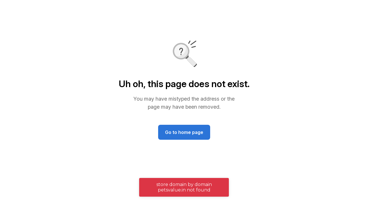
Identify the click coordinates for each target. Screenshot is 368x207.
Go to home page (184, 132)
